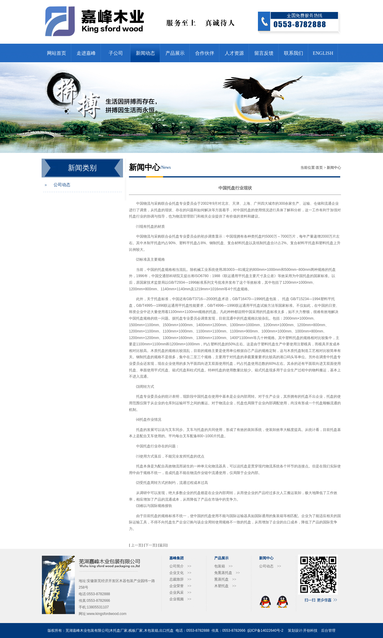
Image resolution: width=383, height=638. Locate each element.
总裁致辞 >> (180, 579)
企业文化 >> (180, 573)
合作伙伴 (204, 53)
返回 (162, 545)
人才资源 (234, 53)
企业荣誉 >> (180, 586)
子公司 (116, 53)
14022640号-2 (272, 630)
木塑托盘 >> (225, 586)
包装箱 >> (223, 566)
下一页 (151, 545)
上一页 (136, 545)
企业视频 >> (180, 599)
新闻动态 (145, 53)
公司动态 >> (270, 566)
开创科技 (310, 630)
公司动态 (62, 185)
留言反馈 (263, 53)
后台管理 (328, 630)
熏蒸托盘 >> (225, 579)
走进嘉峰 (86, 53)
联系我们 (293, 53)
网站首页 (56, 53)
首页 (319, 167)
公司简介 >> (180, 566)
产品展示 (175, 53)
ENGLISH (323, 53)
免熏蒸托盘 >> (227, 573)
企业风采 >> (180, 592)
